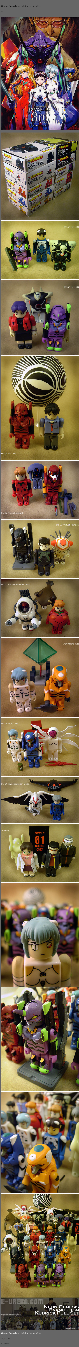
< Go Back (6, 1343)
